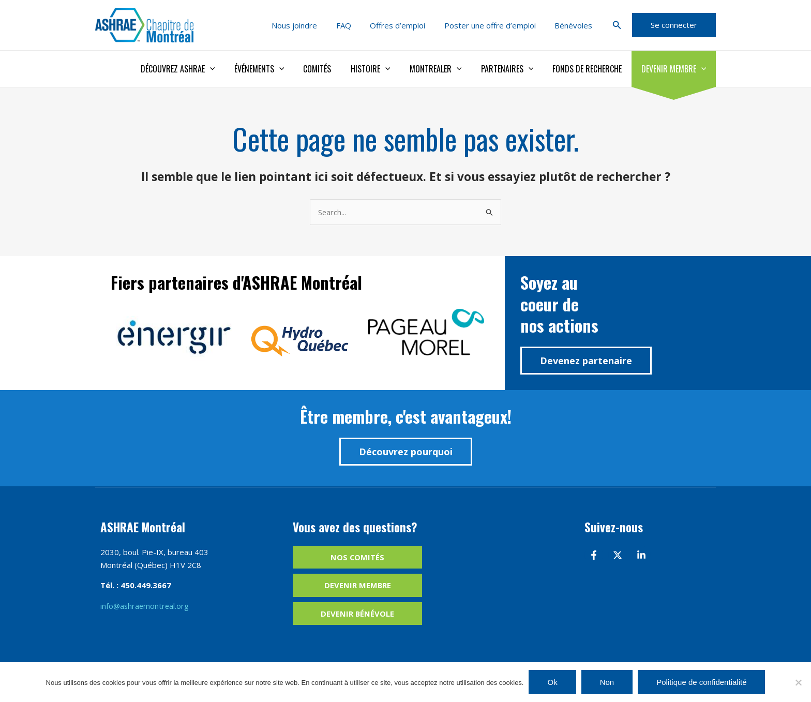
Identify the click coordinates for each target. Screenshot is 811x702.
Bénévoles (575, 25)
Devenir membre (675, 69)
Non (607, 682)
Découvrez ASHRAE (198, 69)
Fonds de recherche (591, 69)
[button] (617, 25)
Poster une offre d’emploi (495, 25)
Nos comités (358, 557)
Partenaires (514, 69)
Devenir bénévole (358, 614)
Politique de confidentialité (701, 682)
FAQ (355, 25)
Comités (333, 69)
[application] (230, 69)
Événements (277, 69)
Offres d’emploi (406, 25)
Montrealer (445, 69)
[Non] (798, 682)
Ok (552, 682)
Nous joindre (310, 25)
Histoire (383, 69)
